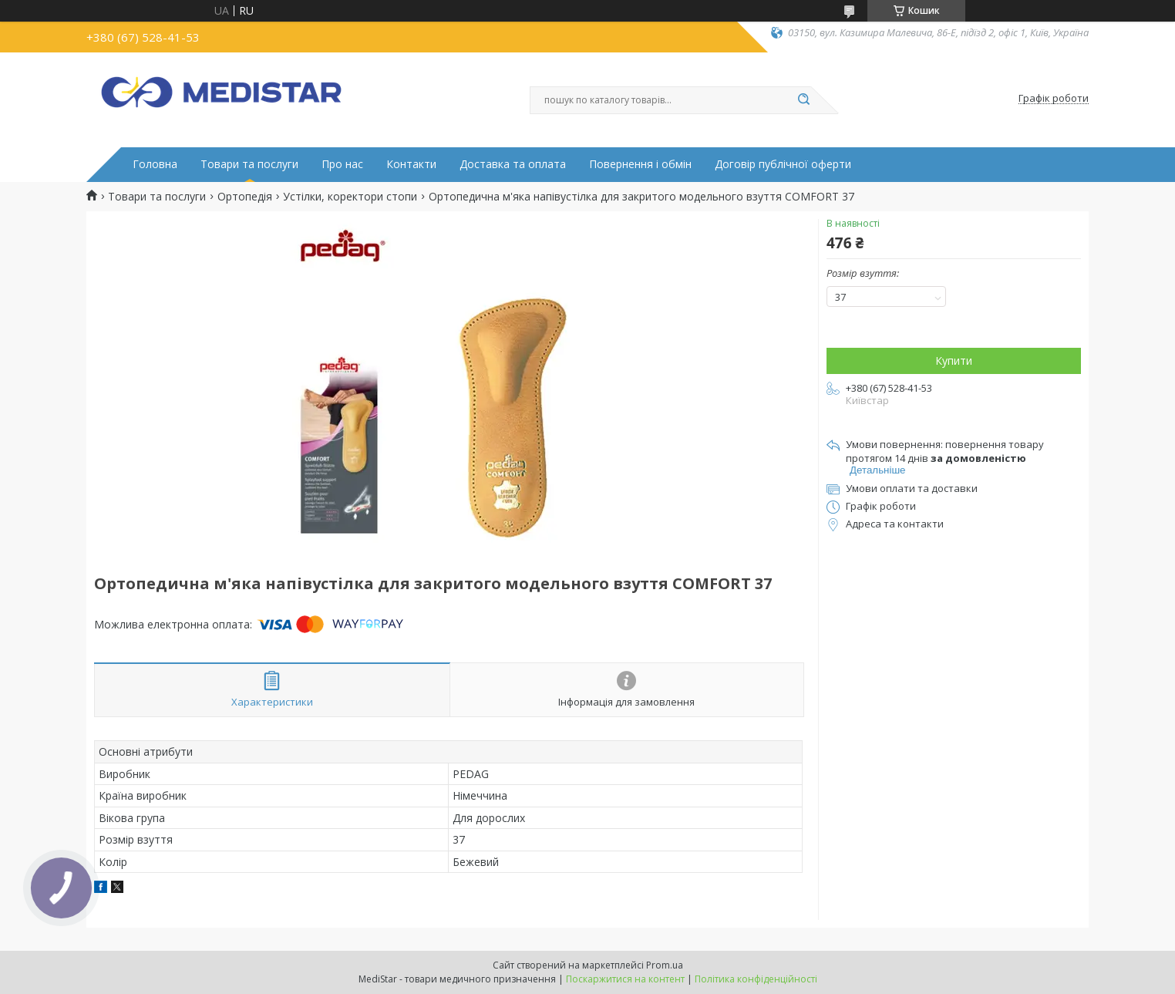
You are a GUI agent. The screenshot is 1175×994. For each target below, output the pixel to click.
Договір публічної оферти (783, 164)
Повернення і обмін (640, 164)
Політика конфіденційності (756, 979)
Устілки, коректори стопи (350, 197)
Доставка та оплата (513, 164)
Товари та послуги (249, 164)
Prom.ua (664, 965)
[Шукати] (803, 100)
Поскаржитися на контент (625, 979)
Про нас (342, 164)
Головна (155, 164)
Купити (953, 360)
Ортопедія (244, 197)
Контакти (411, 164)
